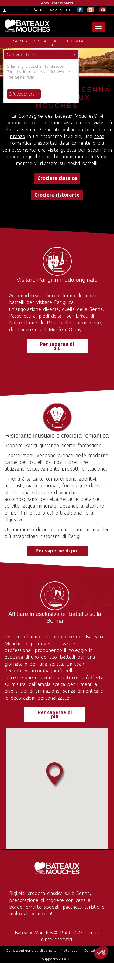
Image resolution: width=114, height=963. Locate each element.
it (25, 10)
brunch (92, 129)
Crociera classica (57, 178)
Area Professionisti (57, 3)
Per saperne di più (57, 346)
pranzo (17, 136)
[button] (101, 952)
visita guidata (62, 150)
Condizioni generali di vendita (31, 950)
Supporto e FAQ (55, 959)
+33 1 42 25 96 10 (52, 10)
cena (99, 136)
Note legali (70, 950)
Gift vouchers (24, 94)
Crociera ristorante (57, 195)
